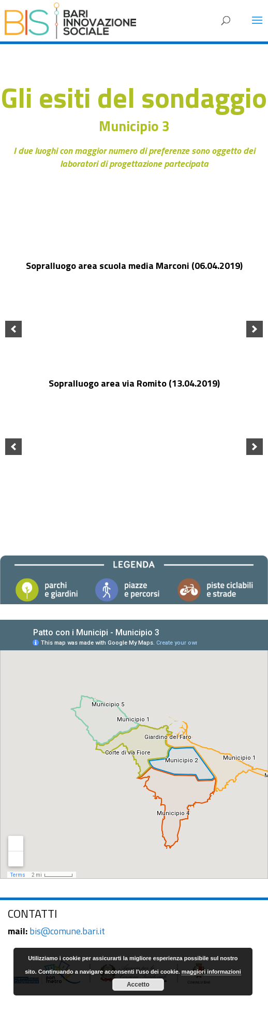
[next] (254, 329)
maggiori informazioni (211, 972)
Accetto (138, 984)
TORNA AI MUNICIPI (134, 506)
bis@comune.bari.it (67, 931)
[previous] (13, 329)
